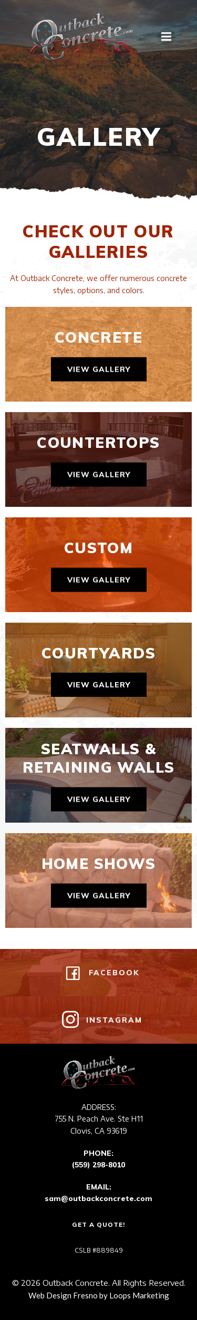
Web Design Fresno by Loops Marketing (98, 1295)
